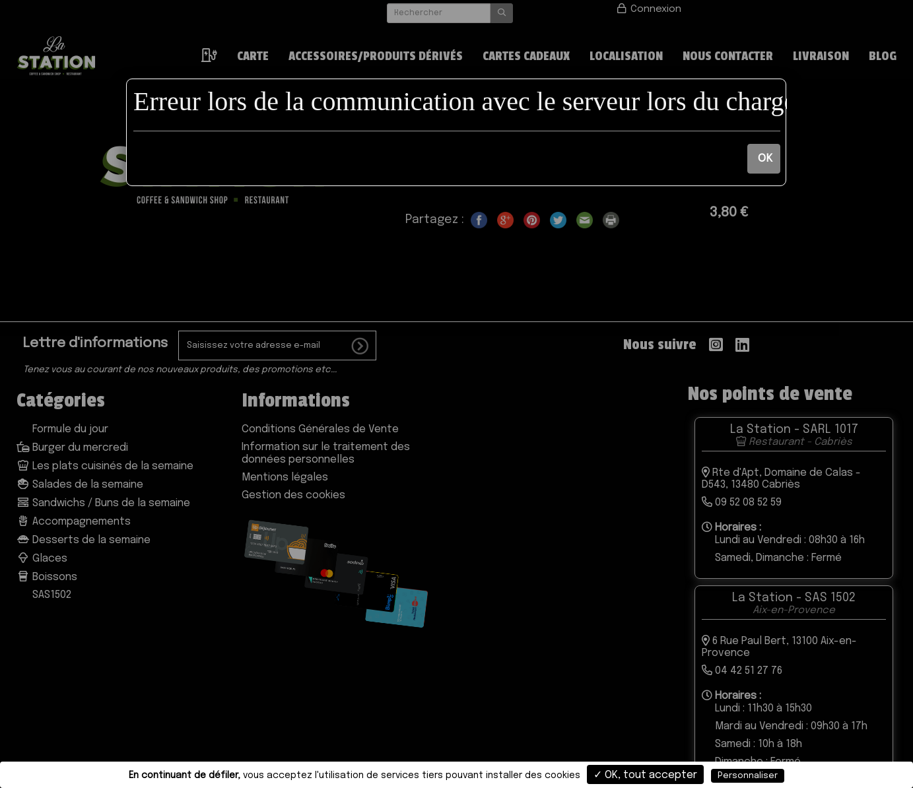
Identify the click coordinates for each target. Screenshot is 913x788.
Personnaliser (748, 776)
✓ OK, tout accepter (645, 775)
